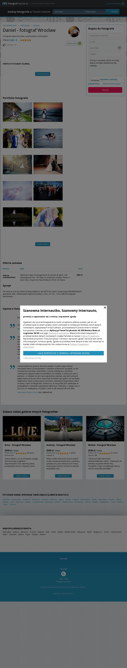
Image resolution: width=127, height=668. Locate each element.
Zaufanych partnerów (59, 333)
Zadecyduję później (32, 358)
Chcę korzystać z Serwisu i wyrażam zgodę (63, 353)
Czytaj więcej (28, 347)
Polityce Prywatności (89, 336)
